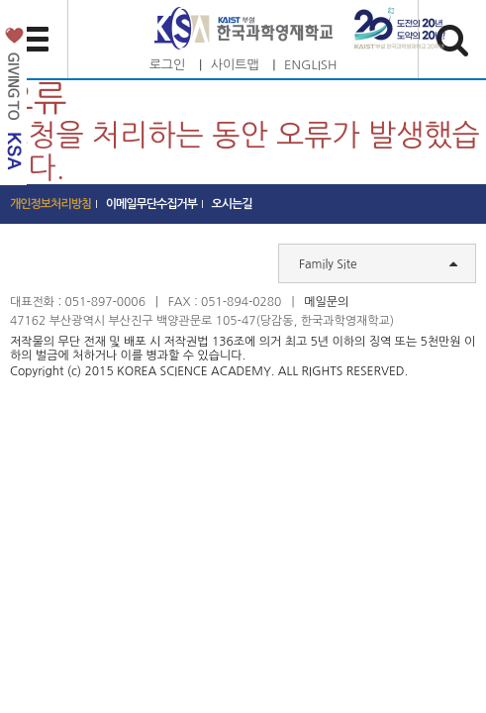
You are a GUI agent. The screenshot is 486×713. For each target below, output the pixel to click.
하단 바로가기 (0, 0)
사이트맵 (235, 64)
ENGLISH (310, 64)
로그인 (167, 64)
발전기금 (13, 102)
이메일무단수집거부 (152, 204)
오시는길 (232, 204)
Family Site (378, 263)
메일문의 (326, 302)
